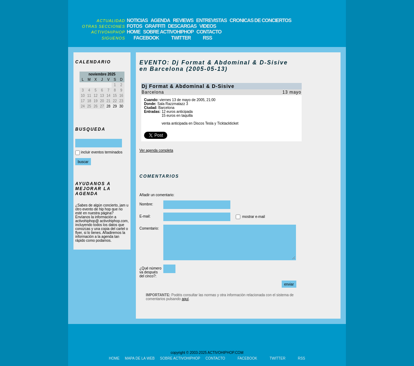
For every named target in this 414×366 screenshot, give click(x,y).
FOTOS (134, 26)
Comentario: (149, 228)
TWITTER (181, 38)
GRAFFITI (155, 26)
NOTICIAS (137, 20)
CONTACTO (208, 32)
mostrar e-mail (253, 217)
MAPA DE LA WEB (140, 358)
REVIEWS (183, 20)
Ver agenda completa (156, 150)
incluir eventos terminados (101, 152)
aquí (185, 299)
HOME (133, 32)
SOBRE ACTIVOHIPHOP (168, 32)
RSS (207, 38)
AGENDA (160, 20)
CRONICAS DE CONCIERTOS (260, 20)
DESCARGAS (182, 26)
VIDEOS (207, 26)
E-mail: (144, 216)
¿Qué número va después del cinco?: (150, 272)
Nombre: (146, 204)
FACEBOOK (146, 38)
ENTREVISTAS (211, 20)
